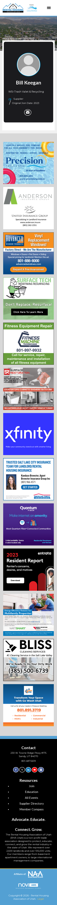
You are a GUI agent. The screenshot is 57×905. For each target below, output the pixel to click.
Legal (40, 898)
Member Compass (31, 809)
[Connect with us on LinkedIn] (28, 769)
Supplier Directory (31, 803)
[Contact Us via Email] (41, 769)
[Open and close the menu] (38, 8)
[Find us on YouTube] (34, 769)
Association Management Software (28, 886)
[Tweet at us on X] (22, 769)
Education (31, 792)
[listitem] (27, 112)
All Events (31, 797)
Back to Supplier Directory (18, 38)
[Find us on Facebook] (16, 769)
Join (31, 786)
